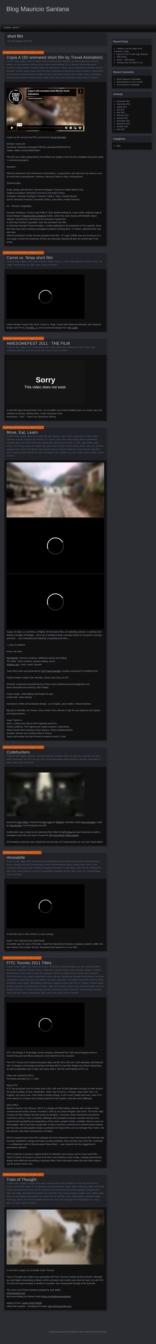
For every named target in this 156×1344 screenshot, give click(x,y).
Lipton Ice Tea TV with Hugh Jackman (132, 54)
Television (74, 990)
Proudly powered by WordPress (63, 1332)
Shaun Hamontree (87, 986)
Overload (93, 983)
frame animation (91, 973)
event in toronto (32, 973)
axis (80, 756)
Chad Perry (22, 970)
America (44, 967)
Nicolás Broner (68, 71)
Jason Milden (87, 443)
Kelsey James (24, 446)
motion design (23, 983)
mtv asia (35, 759)
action (35, 967)
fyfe (39, 443)
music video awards (54, 759)
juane (96, 443)
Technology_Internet (60, 990)
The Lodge (72, 327)
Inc (74, 443)
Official (94, 1193)
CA (46, 439)
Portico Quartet (19, 1196)
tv (99, 759)
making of (74, 1193)
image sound (35, 71)
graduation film (93, 1190)
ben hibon (96, 756)
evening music (79, 865)
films (52, 68)
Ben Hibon (23, 822)
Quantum (10, 986)
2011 (29, 347)
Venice (80, 452)
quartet (46, 1196)
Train (56, 1200)
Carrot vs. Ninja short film (30, 257)
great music (61, 347)
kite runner (51, 980)
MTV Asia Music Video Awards (63, 835)
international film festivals (83, 976)
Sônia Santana (123, 79)
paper (101, 1193)
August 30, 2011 (36, 253)
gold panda (28, 868)
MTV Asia (67, 832)
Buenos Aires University (34, 216)
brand (9, 759)
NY (100, 868)
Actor (35, 436)
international (67, 976)
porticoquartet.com (34, 1196)
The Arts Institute (35, 1200)
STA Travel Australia (51, 671)
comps (52, 347)
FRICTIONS (122, 57)
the (68, 871)
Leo (45, 1193)
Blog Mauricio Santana (37, 9)
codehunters (17, 759)
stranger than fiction (15, 990)
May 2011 (121, 112)
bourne (9, 1187)
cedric (35, 261)
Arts (84, 1183)
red (51, 1196)
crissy (69, 439)
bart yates (87, 756)
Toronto (24, 993)
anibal (44, 61)
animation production (45, 756)
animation (66, 61)
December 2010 (123, 121)
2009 (29, 61)
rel (55, 1196)
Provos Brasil (122, 85)
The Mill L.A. (32, 327)
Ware (9, 1203)
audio (75, 756)
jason (78, 443)
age (49, 436)
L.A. (61, 261)
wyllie (17, 1203)
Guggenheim (40, 976)
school (79, 449)
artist (87, 967)
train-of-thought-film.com (83, 1200)
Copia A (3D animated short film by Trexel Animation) (55, 57)
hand (9, 1193)
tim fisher (98, 990)
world (60, 993)
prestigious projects (44, 74)
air (39, 967)
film (47, 68)
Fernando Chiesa (37, 68)
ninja (72, 261)
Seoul (76, 986)
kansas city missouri (38, 980)
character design (46, 261)
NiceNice (93, 868)
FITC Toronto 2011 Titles (29, 963)
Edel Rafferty (92, 439)
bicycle (74, 861)
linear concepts (58, 446)
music (66, 261)
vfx (28, 265)
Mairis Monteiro (123, 82)
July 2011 (121, 110)
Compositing (40, 1187)
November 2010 (123, 124)
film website (71, 1190)
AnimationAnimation (68, 967)
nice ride (85, 868)
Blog (17, 61)
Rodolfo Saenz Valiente (74, 74)
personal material (18, 74)
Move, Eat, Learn (22, 432)
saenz (87, 74)
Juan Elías (46, 71)
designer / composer (93, 970)
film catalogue (46, 973)
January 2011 (122, 118)
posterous (31, 74)
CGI (66, 64)
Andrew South (59, 1183)
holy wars (57, 976)
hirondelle (38, 868)
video (52, 78)
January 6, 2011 (36, 1175)
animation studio (61, 756)
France (64, 68)
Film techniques (58, 1190)
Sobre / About (11, 27)
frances (71, 68)
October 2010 (122, 126)
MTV (29, 759)
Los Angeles (73, 980)
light (44, 446)
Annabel (88, 436)
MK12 (100, 980)
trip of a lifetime (61, 452)
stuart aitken (93, 759)
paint (9, 871)
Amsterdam (54, 967)
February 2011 (123, 115)
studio (17, 78)
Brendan (40, 439)
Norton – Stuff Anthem (126, 60)
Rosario (63, 449)
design (19, 68)
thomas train (48, 1200)
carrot (29, 261)
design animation (77, 970)
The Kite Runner (86, 990)
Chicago (31, 970)
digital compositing (79, 1187)
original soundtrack (83, 71)
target (97, 1196)
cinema (38, 970)
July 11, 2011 (34, 958)
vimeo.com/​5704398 (32, 1303)
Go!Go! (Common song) (16, 976)
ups (69, 452)
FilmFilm (56, 973)
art (15, 64)
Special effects (78, 1196)
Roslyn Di (71, 449)
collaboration (48, 970)
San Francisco (60, 986)
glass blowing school (57, 443)
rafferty (23, 449)
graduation (81, 1190)
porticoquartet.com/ (16, 1293)
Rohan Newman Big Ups (48, 449)
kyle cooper (62, 980)
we (13, 1203)
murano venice (79, 446)
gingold (45, 443)
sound (95, 261)
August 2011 (122, 107)
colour (63, 439)
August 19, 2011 (36, 427)
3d (34, 61)
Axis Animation (88, 822)
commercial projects (88, 64)
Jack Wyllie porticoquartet (32, 1193)
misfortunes (56, 71)
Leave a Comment (90, 78)
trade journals (34, 993)
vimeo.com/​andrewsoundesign (56, 1296)
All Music (56, 436)
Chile (58, 439)
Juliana (9, 446)
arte (18, 64)
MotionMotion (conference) (41, 983)
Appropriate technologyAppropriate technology (51, 861)
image (26, 71)
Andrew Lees (13, 664)
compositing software (55, 1187)
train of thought (66, 1200)
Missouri (93, 980)
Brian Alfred (11, 970)
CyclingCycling (19, 865)
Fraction (80, 973)
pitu (93, 446)
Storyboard (89, 1196)
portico (9, 1196)
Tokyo (9, 993)
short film (10, 78)
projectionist (58, 74)
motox (80, 347)
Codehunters (18, 752)
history (49, 976)
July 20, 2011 (34, 853)
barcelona (28, 439)
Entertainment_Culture (40, 865)
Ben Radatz (95, 967)
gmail (69, 443)
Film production (44, 1190)
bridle (27, 1187)
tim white (38, 452)
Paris (14, 871)
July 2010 (121, 129)
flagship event (70, 973)
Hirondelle (16, 857)
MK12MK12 (11, 983)
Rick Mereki (32, 449)
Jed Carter (99, 976)
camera (52, 439)
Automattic (102, 1332)
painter (100, 983)
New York (73, 983)
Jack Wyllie (16, 1193)
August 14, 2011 (36, 747)
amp (38, 1183)
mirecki (69, 446)
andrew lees (79, 436)
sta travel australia (26, 452)
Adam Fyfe (42, 436)
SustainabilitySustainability (52, 871)
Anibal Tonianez (54, 61)
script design (96, 74)
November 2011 (123, 101)
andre (63, 436)
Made (72, 868)
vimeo (57, 78)
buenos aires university (54, 64)
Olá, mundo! (137, 82)
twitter (46, 78)
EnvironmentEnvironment (61, 865)
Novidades (136, 79)
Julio (15, 446)
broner (41, 64)
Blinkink (60, 822)
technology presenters (42, 990)
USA (74, 452)
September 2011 (123, 104)
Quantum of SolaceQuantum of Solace (31, 986)
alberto (38, 61)
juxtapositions (12, 980)
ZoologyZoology (93, 871)
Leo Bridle (53, 1193)
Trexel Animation (36, 78)
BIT (34, 439)
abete (29, 436)
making (66, 1193)
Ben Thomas (92, 1183)
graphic (31, 976)
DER (28, 865)
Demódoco (11, 68)
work (63, 78)
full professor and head (84, 68)
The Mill (16, 265)
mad (67, 868)
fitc (62, 973)
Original (85, 983)
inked (56, 261)
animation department (81, 61)
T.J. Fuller (28, 990)
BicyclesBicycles (92, 861)
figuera (18, 443)
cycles (9, 865)
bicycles (81, 861)
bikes (47, 347)
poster (66, 759)
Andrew (69, 436)
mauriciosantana (19, 52)
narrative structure (60, 983)
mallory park (72, 347)
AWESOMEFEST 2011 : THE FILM (38, 343)
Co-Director (74, 64)
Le (64, 868)
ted (65, 871)
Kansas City (24, 980)
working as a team (73, 78)
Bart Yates (47, 822)
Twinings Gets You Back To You (130, 63)
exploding (10, 443)
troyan (23, 265)
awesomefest (38, 347)
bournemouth (18, 1187)
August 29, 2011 (36, 338)
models (82, 1193)
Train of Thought (21, 1179)
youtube (93, 452)
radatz (50, 986)
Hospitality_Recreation (52, 868)
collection (58, 970)
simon (9, 452)
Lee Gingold (36, 446)
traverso (24, 78)
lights (49, 446)
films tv (57, 68)
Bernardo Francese (29, 64)
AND (29, 861)
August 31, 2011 (36, 52)
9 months (31, 1183)
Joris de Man (15, 825)
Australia (19, 439)
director (26, 68)
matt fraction (84, 980)
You (84, 871)
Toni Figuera (48, 452)
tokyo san (16, 993)
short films (95, 449)
